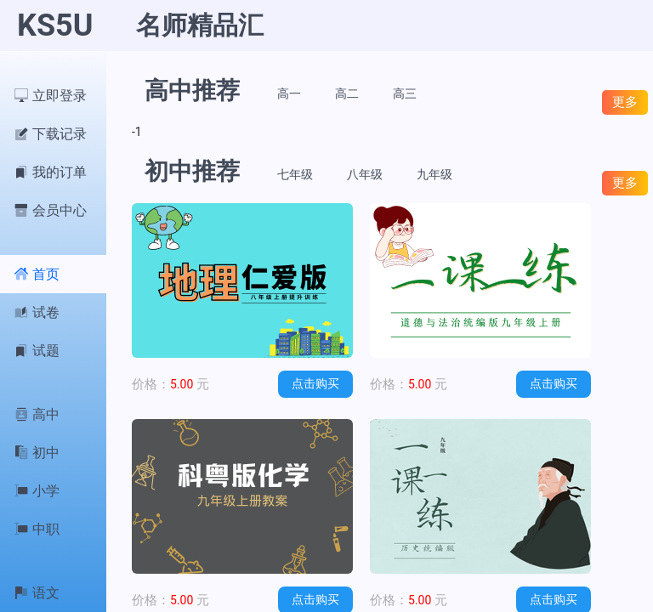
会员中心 (50, 210)
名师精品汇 (200, 25)
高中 (37, 414)
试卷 (37, 312)
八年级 (365, 174)
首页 (37, 274)
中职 (37, 529)
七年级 (295, 174)
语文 (37, 593)
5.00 (170, 384)
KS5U (55, 25)
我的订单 (50, 172)
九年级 (434, 174)
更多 (625, 101)
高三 (405, 93)
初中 (37, 453)
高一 (289, 93)
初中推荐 (192, 171)
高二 (347, 93)
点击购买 (315, 383)
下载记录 (50, 134)
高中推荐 (192, 90)
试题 (37, 351)
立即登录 (50, 96)
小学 (37, 491)
